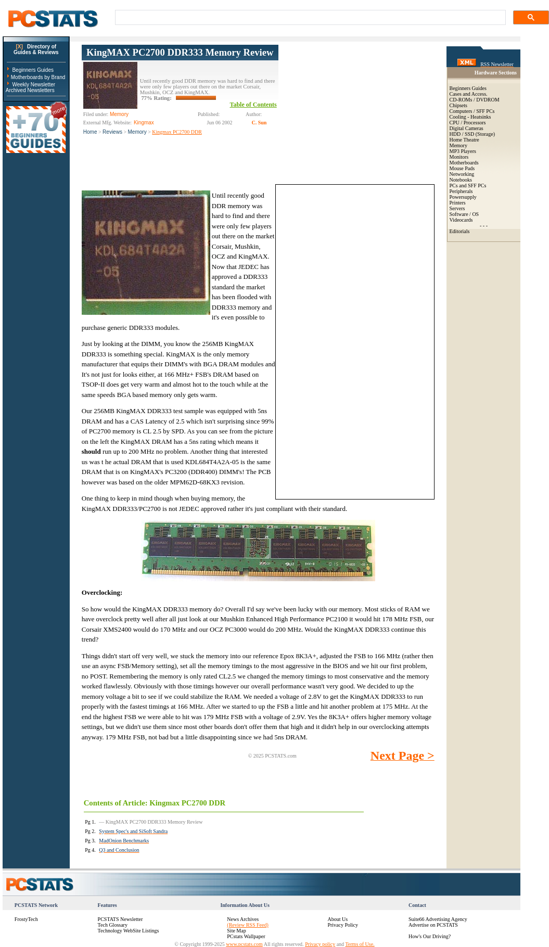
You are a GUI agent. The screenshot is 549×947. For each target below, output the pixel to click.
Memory (137, 132)
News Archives (243, 919)
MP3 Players (463, 151)
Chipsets (458, 105)
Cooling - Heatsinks (470, 117)
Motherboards (464, 162)
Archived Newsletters (30, 90)
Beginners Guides (33, 70)
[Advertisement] (356, 110)
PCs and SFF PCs (468, 185)
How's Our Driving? (429, 936)
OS (475, 214)
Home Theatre (464, 140)
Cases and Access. (469, 94)
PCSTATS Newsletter (120, 919)
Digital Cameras (466, 128)
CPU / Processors (468, 122)
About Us (337, 919)
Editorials (460, 231)
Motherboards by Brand (38, 77)
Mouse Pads (462, 168)
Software (459, 214)
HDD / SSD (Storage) (472, 134)
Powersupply (463, 197)
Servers (457, 208)
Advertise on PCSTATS (433, 925)
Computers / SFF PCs (472, 111)
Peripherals (461, 191)
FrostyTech (26, 919)
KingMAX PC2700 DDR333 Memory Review (180, 52)
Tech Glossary (112, 925)
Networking (462, 174)
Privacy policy (320, 944)
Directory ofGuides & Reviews (36, 49)
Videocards (461, 220)
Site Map (236, 930)
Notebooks (461, 180)
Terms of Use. (359, 944)
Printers (458, 203)
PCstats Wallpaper (246, 936)
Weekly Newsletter (33, 84)
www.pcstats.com (244, 944)
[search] (309, 17)
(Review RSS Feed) (247, 925)
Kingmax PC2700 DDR (177, 132)
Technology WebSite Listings (128, 930)
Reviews (112, 132)
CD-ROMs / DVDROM (475, 100)
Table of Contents (253, 104)
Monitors (459, 157)
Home (90, 132)
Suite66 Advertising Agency (437, 919)
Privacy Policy (342, 925)
